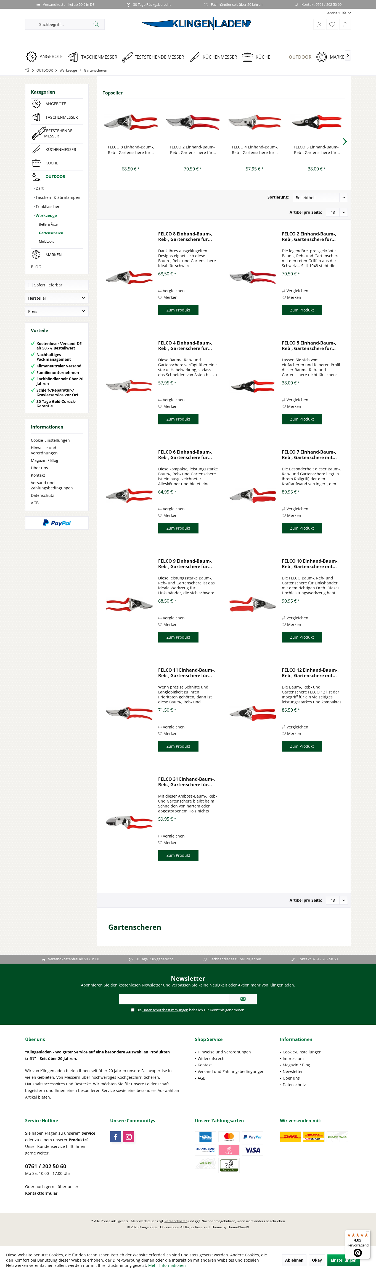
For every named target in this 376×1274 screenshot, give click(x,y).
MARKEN (54, 254)
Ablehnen (294, 1260)
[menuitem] (336, 13)
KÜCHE (52, 163)
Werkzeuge (46, 215)
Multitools (46, 241)
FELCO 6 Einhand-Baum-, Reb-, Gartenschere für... (185, 454)
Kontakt (38, 475)
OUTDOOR (55, 176)
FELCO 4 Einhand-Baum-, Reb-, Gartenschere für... (255, 149)
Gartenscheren (50, 233)
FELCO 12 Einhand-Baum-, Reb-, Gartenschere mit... (310, 672)
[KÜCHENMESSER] (215, 57)
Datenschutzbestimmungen (165, 1009)
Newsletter (293, 1071)
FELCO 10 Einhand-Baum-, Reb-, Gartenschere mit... (310, 563)
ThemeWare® (238, 1227)
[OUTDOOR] (295, 57)
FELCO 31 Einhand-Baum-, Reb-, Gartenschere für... (186, 781)
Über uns (39, 467)
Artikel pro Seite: (306, 212)
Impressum (293, 1058)
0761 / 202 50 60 (45, 1166)
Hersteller (37, 298)
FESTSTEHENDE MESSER (58, 133)
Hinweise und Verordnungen (44, 450)
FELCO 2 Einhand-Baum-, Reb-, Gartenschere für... (193, 149)
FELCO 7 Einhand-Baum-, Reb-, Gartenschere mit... (309, 454)
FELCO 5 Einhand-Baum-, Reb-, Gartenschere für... (317, 149)
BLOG (36, 266)
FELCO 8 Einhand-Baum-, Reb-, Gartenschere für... (131, 149)
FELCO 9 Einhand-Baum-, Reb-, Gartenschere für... (185, 563)
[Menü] (367, 1233)
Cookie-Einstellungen (50, 440)
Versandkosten (176, 1221)
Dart (39, 188)
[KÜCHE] (258, 57)
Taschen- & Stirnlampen (57, 197)
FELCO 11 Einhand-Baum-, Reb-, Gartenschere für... (186, 672)
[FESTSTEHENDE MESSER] (155, 57)
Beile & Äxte (48, 224)
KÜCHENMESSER (61, 149)
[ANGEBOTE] (46, 56)
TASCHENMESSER (62, 117)
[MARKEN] (334, 57)
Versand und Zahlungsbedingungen (52, 485)
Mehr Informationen (167, 1265)
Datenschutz (42, 495)
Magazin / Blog (44, 460)
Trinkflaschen (47, 206)
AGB (35, 502)
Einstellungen (343, 1260)
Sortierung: (278, 197)
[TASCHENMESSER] (94, 57)
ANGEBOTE (56, 103)
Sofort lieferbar (48, 285)
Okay (317, 1260)
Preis (32, 311)
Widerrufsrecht (212, 1058)
